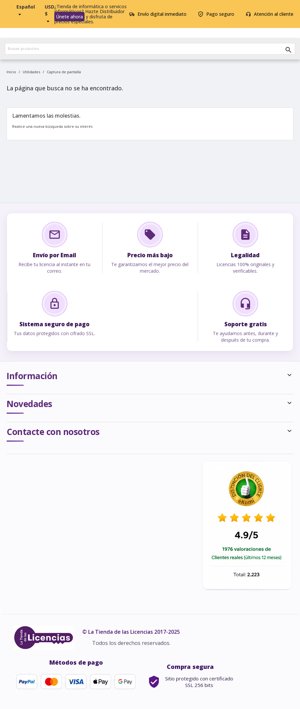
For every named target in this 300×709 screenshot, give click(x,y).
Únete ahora (69, 16)
